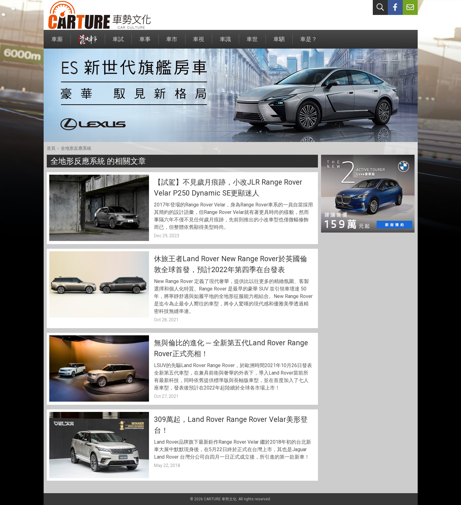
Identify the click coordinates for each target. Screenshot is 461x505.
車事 (145, 42)
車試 (118, 42)
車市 (171, 42)
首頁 (51, 148)
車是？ (308, 42)
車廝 (57, 42)
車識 (225, 42)
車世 (252, 42)
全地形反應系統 (76, 148)
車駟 (279, 42)
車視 (198, 42)
